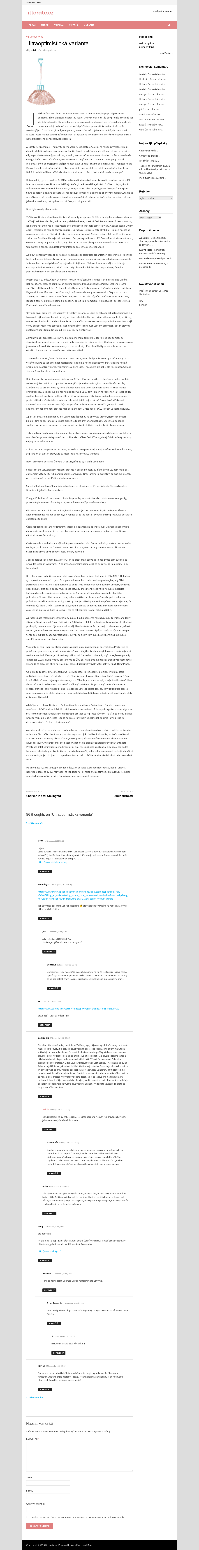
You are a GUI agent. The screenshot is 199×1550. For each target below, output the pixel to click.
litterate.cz (39, 12)
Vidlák (33, 50)
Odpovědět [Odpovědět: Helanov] (49, 1290)
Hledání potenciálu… (149, 160)
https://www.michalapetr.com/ (52, 862)
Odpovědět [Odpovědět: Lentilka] (54, 988)
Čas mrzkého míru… (157, 74)
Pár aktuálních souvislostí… (152, 177)
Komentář (32, 1438)
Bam (89, 1545)
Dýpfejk (73, 25)
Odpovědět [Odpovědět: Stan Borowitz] (54, 1323)
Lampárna (88, 25)
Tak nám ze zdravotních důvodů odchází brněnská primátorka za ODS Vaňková (154, 169)
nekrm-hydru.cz (146, 46)
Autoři (45, 25)
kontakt (169, 11)
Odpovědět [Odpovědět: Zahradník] (44, 1096)
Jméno (30, 1477)
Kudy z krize (145, 249)
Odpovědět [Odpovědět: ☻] (44, 1025)
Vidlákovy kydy (34, 36)
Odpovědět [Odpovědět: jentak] (44, 1389)
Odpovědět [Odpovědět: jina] (49, 952)
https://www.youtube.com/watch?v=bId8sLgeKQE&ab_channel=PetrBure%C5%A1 (78, 1008)
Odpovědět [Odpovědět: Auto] (49, 1213)
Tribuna (59, 25)
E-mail (29, 1490)
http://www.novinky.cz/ (49, 1251)
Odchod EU (145, 258)
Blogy (32, 25)
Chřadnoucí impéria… (155, 119)
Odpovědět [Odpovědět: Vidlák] (49, 1129)
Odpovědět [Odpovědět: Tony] (44, 871)
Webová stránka (36, 1504)
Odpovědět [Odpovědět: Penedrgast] (44, 918)
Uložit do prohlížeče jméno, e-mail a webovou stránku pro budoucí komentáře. (78, 1517)
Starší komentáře (34, 823)
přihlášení (157, 11)
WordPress (77, 1545)
